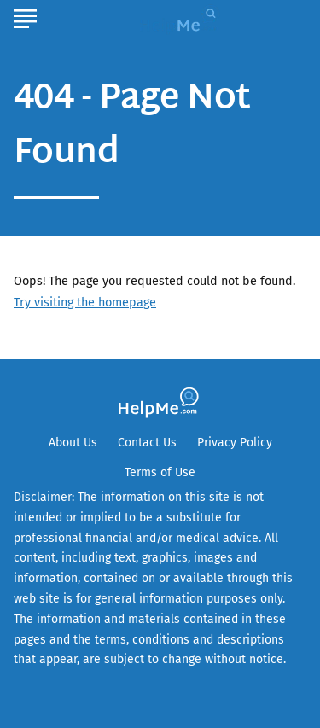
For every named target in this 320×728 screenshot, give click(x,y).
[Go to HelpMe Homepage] (182, 18)
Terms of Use (160, 472)
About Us (73, 442)
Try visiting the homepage (85, 302)
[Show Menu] (25, 16)
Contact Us (147, 442)
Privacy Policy (234, 442)
